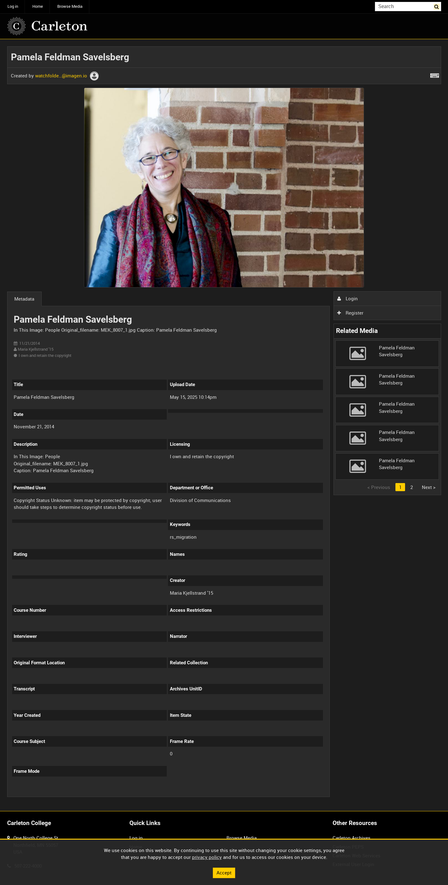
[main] (224, 425)
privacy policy (207, 857)
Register (350, 313)
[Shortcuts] (434, 74)
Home (37, 6)
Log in (12, 6)
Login (347, 298)
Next (429, 487)
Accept (224, 872)
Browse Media (69, 6)
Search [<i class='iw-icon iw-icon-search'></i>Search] (437, 6)
